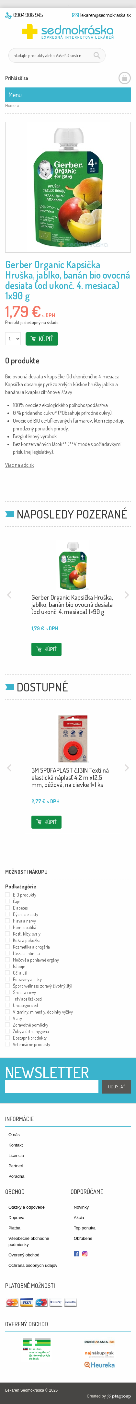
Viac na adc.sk (19, 465)
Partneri (15, 1165)
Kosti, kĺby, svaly (26, 934)
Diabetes (20, 908)
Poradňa (16, 1176)
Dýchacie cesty (25, 914)
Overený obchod (23, 1255)
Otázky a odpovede (26, 1207)
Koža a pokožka (26, 940)
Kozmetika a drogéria (31, 947)
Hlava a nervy (24, 921)
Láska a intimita (26, 953)
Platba (14, 1228)
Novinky (81, 1207)
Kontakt (15, 1145)
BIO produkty (24, 895)
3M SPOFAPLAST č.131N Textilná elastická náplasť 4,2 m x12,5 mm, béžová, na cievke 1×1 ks (70, 777)
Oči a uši (20, 973)
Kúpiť (46, 339)
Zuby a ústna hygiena (31, 1031)
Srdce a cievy (24, 992)
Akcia (79, 1217)
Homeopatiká (24, 927)
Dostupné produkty (30, 1038)
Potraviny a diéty (27, 979)
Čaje (16, 901)
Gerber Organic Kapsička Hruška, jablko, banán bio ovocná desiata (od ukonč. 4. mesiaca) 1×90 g (72, 604)
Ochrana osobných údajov (32, 1265)
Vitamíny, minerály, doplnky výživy (43, 1012)
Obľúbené (83, 1238)
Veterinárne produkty (31, 1044)
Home (10, 105)
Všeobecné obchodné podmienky (28, 1241)
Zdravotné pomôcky (30, 1025)
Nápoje (19, 966)
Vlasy (17, 1018)
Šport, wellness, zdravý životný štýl (42, 986)
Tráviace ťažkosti (27, 999)
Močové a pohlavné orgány (36, 960)
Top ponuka (85, 1228)
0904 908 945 (28, 15)
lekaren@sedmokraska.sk (105, 15)
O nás (14, 1134)
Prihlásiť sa (16, 78)
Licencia (16, 1155)
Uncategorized (25, 1005)
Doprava (16, 1217)
